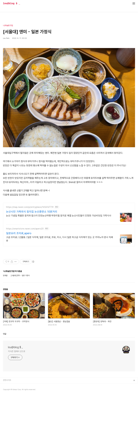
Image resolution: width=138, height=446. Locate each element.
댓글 (4, 334)
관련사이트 (7, 380)
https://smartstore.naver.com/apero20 (25, 228)
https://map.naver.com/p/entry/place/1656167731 (30, 207)
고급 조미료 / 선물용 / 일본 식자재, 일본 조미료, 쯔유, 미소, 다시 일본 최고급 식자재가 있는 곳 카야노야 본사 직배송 (59, 239)
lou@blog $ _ (11, 3)
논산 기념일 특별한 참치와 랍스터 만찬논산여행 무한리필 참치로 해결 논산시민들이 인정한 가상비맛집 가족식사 (58, 215)
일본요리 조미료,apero (18, 233)
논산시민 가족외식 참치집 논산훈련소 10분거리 (31, 211)
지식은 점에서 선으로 (16, 351)
